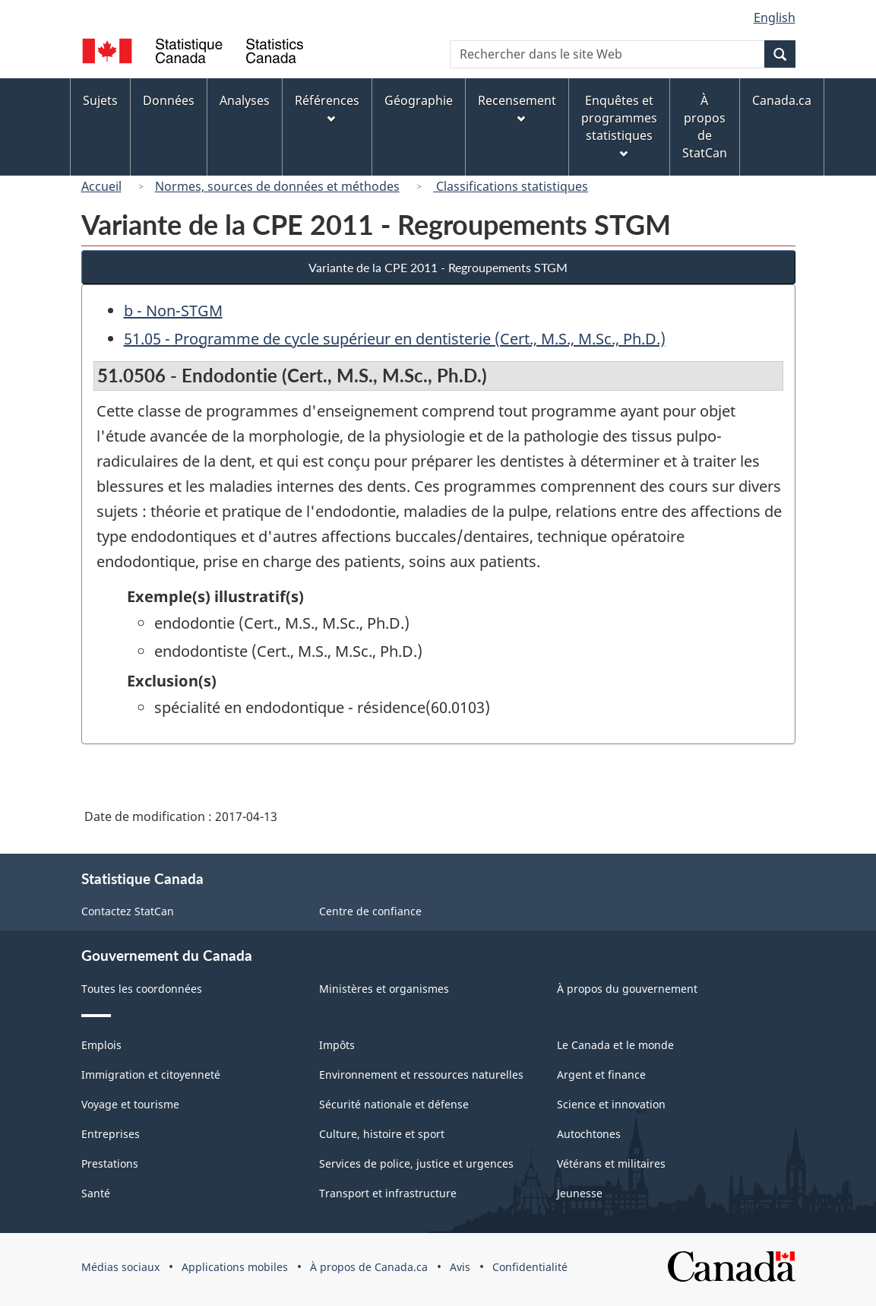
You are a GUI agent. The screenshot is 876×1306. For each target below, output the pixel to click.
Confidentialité (530, 1267)
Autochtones (589, 1134)
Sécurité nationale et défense (394, 1104)
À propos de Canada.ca (369, 1267)
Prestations (109, 1163)
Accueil (101, 186)
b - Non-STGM (173, 310)
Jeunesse (579, 1193)
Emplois (101, 1045)
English (774, 17)
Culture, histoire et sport (381, 1134)
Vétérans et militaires (611, 1163)
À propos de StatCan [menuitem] (704, 126)
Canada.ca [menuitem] (781, 100)
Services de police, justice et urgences (416, 1163)
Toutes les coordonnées (141, 988)
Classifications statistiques (510, 186)
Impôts (337, 1045)
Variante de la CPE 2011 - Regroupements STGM (438, 267)
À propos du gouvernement (627, 988)
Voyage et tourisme (130, 1104)
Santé (95, 1193)
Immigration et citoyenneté (150, 1074)
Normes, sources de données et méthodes (277, 186)
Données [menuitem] (168, 100)
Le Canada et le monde (615, 1045)
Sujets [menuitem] (100, 100)
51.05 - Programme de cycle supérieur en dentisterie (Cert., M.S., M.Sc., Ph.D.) (395, 338)
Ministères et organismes (384, 988)
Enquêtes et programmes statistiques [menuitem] (619, 125)
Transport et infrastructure (388, 1193)
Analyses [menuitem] (245, 100)
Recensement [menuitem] (517, 107)
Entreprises (110, 1134)
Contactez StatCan (127, 911)
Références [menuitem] (327, 107)
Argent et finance (601, 1074)
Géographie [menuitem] (418, 100)
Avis (460, 1267)
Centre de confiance (370, 911)
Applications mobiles (235, 1267)
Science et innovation (611, 1104)
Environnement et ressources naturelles (421, 1074)
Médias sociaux (120, 1267)
